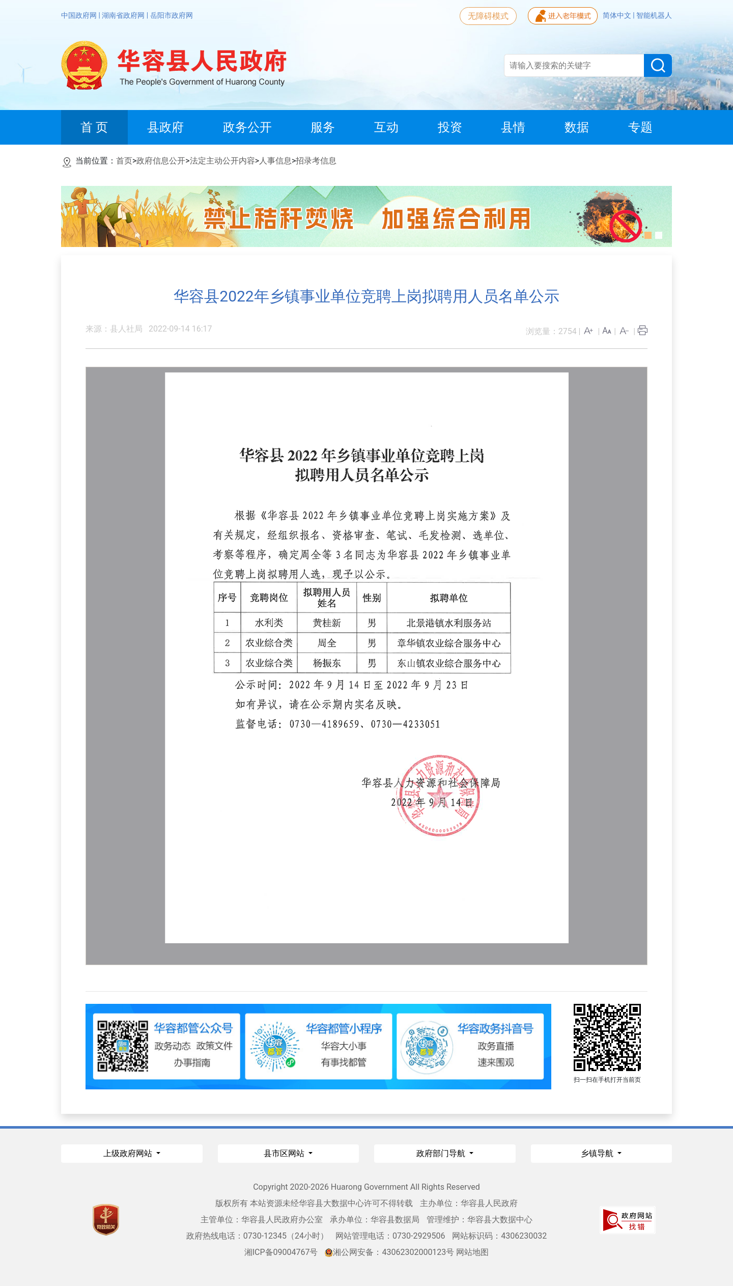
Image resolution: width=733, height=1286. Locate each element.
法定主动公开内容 (222, 161)
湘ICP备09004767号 (281, 1252)
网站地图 (472, 1252)
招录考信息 (316, 161)
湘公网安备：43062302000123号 (389, 1252)
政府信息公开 (160, 161)
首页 (124, 161)
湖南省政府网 (124, 15)
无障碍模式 (488, 16)
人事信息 (275, 161)
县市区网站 (285, 1153)
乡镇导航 (598, 1153)
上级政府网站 (128, 1153)
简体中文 (618, 15)
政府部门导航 (441, 1153)
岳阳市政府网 (171, 15)
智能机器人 (654, 15)
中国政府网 (79, 15)
